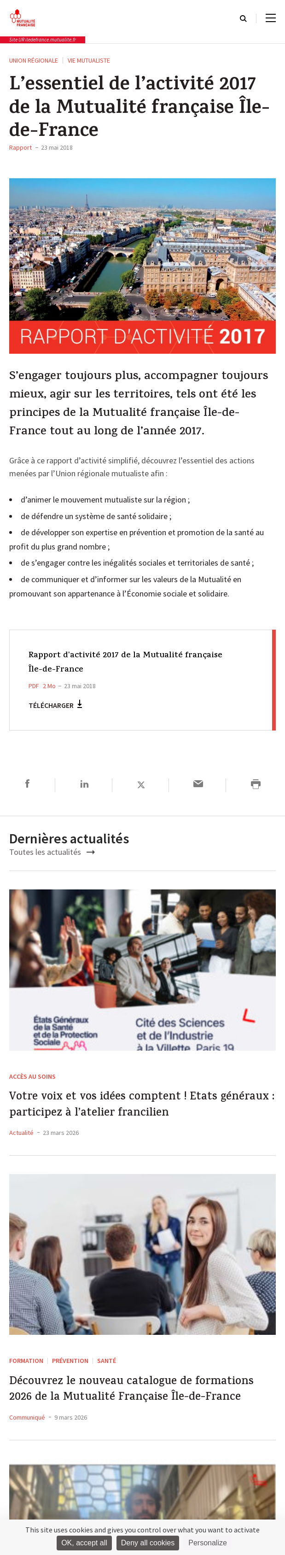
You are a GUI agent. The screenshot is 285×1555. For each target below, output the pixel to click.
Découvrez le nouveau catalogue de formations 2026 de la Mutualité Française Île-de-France (118, 1411)
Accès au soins (32, 1076)
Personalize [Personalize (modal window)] (207, 1543)
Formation (26, 1368)
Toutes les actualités (52, 852)
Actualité (21, 1140)
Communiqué (27, 1452)
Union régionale (33, 60)
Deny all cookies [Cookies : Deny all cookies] (148, 1543)
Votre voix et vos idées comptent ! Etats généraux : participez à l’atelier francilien (139, 1109)
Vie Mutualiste (89, 60)
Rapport (20, 147)
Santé (106, 1368)
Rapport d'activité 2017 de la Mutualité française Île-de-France (117, 662)
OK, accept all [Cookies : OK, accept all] (84, 1543)
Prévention (70, 1368)
